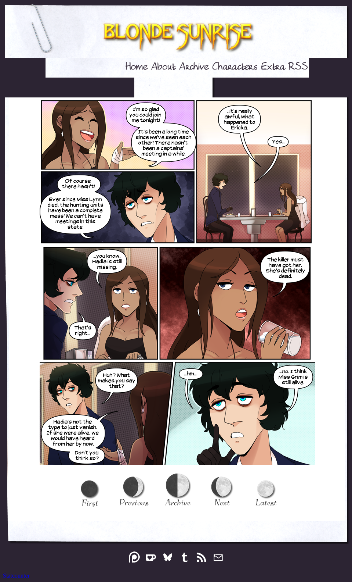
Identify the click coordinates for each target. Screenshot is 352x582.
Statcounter (16, 575)
